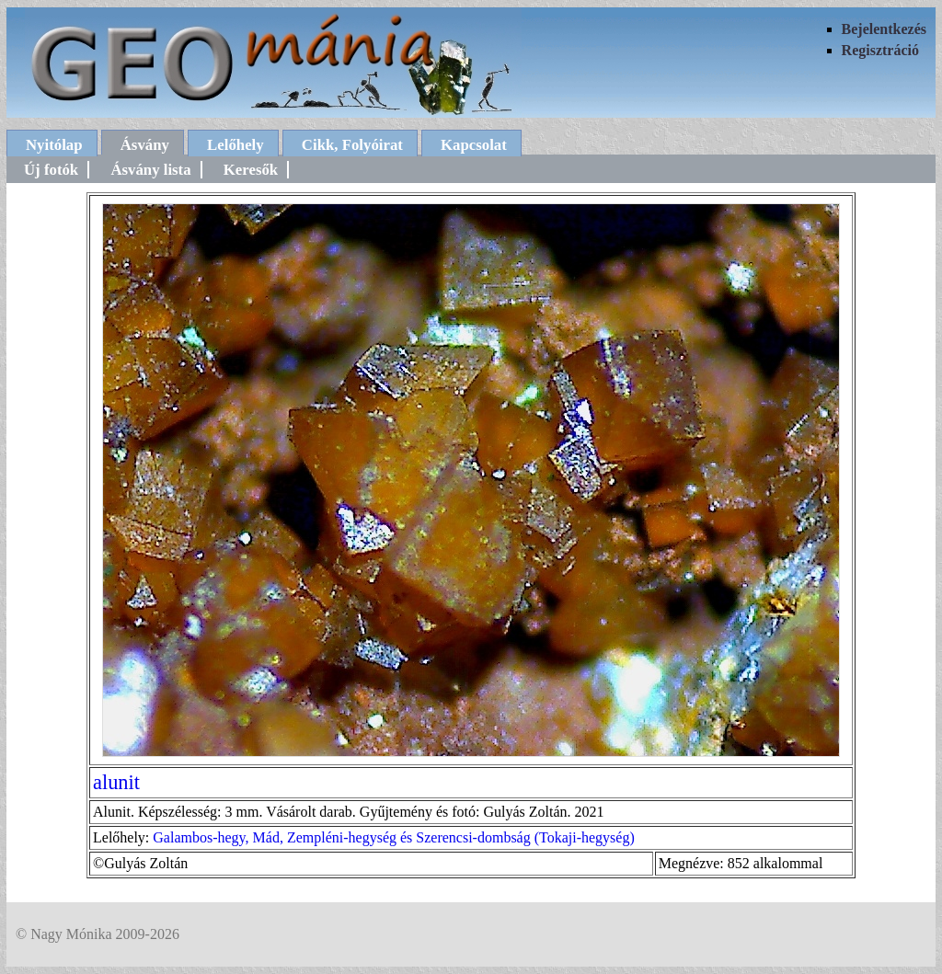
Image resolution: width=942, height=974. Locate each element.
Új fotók (51, 169)
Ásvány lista (150, 169)
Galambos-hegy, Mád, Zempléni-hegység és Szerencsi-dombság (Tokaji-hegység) (393, 837)
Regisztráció (880, 50)
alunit (116, 782)
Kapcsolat (474, 145)
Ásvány (145, 145)
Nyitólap (54, 145)
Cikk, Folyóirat (352, 145)
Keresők (251, 169)
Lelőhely (235, 145)
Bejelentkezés (884, 29)
